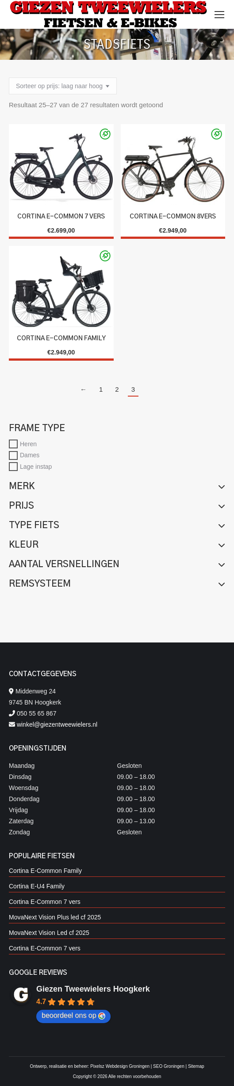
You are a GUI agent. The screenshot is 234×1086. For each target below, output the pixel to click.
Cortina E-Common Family (61, 338)
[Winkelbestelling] (63, 86)
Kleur (117, 545)
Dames (29, 455)
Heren (28, 443)
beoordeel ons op (73, 1016)
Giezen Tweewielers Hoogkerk (93, 989)
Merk (117, 486)
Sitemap (196, 1066)
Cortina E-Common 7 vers (61, 217)
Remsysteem (117, 584)
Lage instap (36, 466)
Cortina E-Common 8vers (173, 217)
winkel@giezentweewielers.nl (57, 724)
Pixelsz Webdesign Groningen (120, 1066)
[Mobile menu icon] (219, 14)
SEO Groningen (168, 1066)
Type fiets (117, 525)
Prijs (117, 506)
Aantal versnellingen (117, 564)
